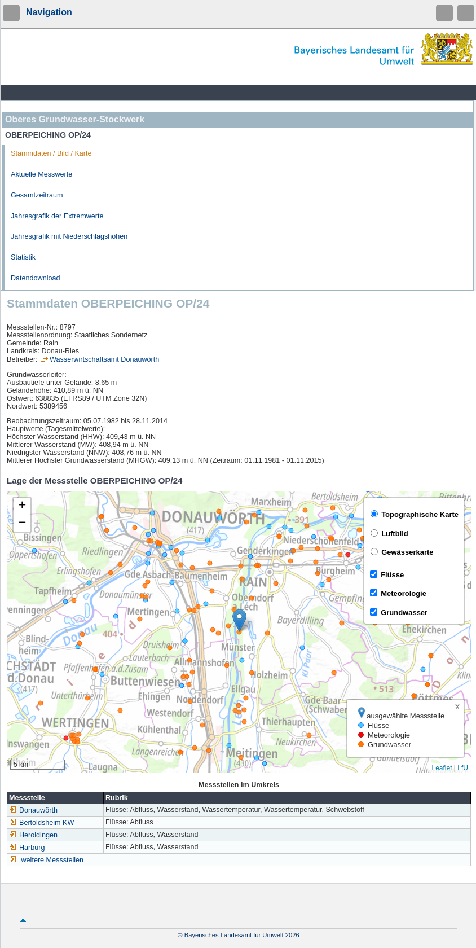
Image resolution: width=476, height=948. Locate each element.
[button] (239, 620)
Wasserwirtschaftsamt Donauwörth (104, 359)
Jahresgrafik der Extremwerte (57, 216)
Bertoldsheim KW (41, 823)
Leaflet (441, 768)
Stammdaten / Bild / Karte (51, 153)
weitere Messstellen (52, 860)
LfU (462, 768)
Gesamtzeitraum (37, 195)
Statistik (23, 257)
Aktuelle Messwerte (41, 174)
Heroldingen (33, 835)
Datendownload (35, 278)
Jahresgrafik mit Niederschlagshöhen (69, 236)
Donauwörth (33, 810)
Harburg (27, 848)
